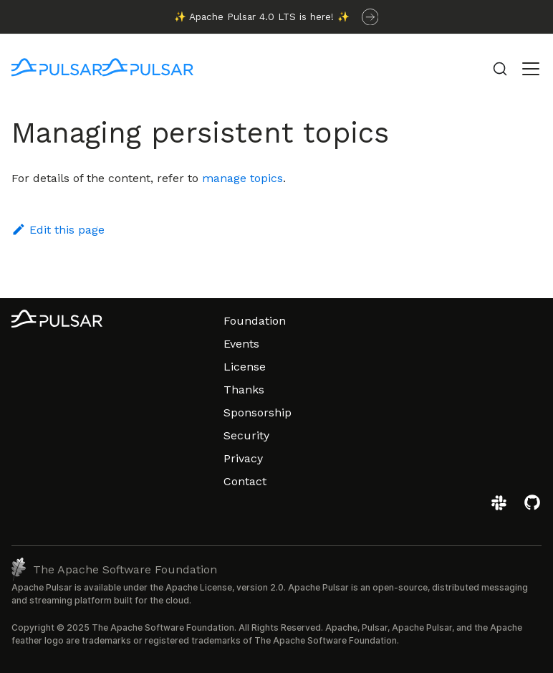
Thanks (243, 389)
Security (246, 435)
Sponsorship (257, 412)
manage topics (242, 178)
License (244, 366)
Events (241, 343)
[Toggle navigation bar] (531, 69)
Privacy (243, 458)
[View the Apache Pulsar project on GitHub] (532, 508)
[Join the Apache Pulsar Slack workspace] (501, 508)
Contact (244, 481)
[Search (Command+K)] (500, 69)
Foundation (254, 321)
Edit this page (58, 230)
